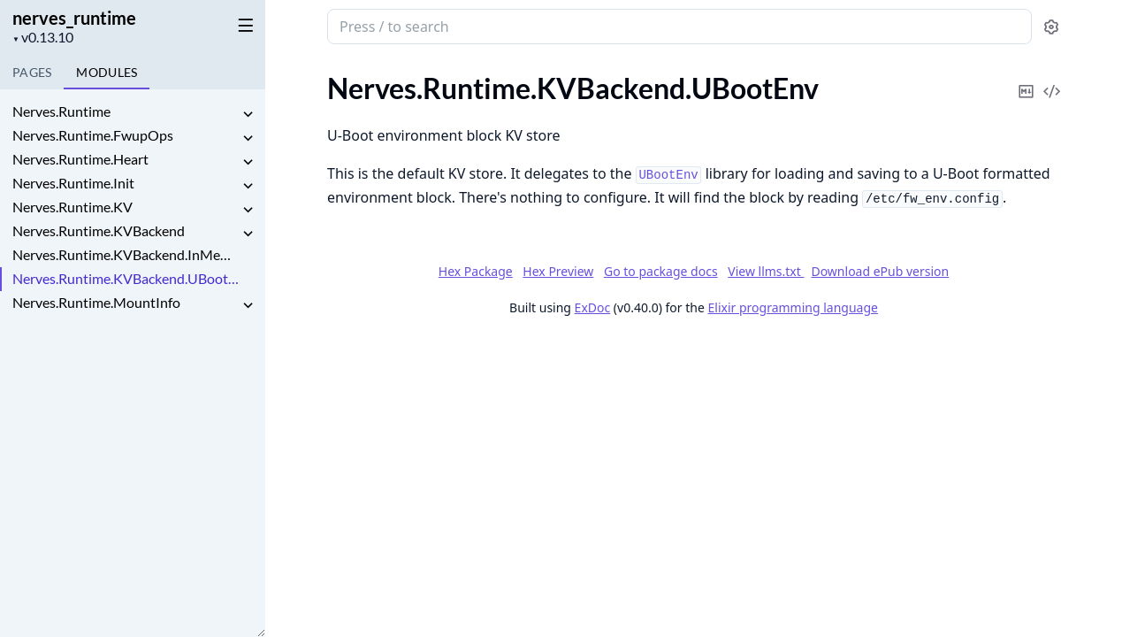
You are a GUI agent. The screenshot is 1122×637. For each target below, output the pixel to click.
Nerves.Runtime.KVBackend (98, 230)
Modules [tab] (106, 72)
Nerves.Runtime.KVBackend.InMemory (125, 254)
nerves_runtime (74, 17)
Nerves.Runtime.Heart (80, 158)
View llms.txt (766, 271)
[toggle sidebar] (242, 25)
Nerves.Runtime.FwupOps (92, 135)
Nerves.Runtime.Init (73, 182)
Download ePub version (880, 271)
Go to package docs (661, 272)
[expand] (247, 114)
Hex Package (476, 271)
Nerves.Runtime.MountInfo (96, 302)
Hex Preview (558, 271)
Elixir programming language (793, 307)
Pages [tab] (31, 72)
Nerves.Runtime (61, 111)
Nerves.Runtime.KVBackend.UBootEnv (125, 278)
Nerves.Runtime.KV (72, 206)
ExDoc (593, 307)
